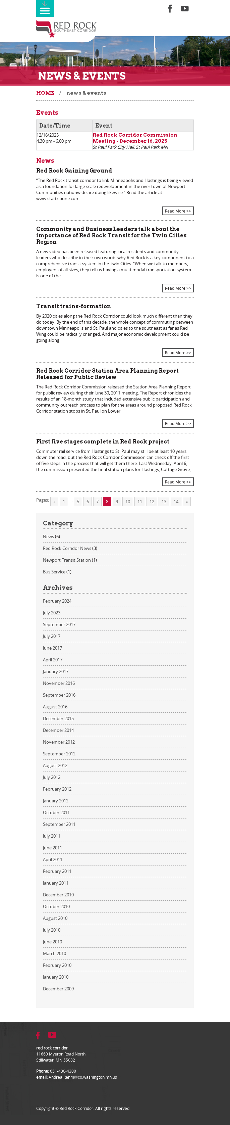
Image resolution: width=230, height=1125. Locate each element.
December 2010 (58, 895)
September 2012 (59, 754)
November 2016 (59, 683)
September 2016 (59, 695)
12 (152, 502)
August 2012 (55, 765)
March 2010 (54, 953)
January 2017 (55, 671)
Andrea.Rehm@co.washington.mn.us (83, 1077)
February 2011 (57, 871)
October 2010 (56, 906)
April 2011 (52, 859)
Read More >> (178, 211)
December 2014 (58, 730)
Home (45, 93)
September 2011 (59, 824)
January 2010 (55, 977)
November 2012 (59, 742)
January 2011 (55, 883)
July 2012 (51, 777)
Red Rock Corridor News (67, 548)
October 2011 (56, 812)
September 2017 (59, 624)
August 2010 (55, 918)
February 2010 (57, 965)
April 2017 (52, 660)
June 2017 (52, 648)
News (48, 536)
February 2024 (57, 601)
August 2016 (55, 707)
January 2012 (55, 801)
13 (164, 502)
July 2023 (51, 613)
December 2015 (58, 718)
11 (139, 502)
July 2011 (51, 836)
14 (176, 502)
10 (127, 502)
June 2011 (52, 848)
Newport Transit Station (67, 560)
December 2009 (58, 989)
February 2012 (57, 789)
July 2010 (51, 930)
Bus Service (54, 572)
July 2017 (51, 636)
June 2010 (52, 942)
